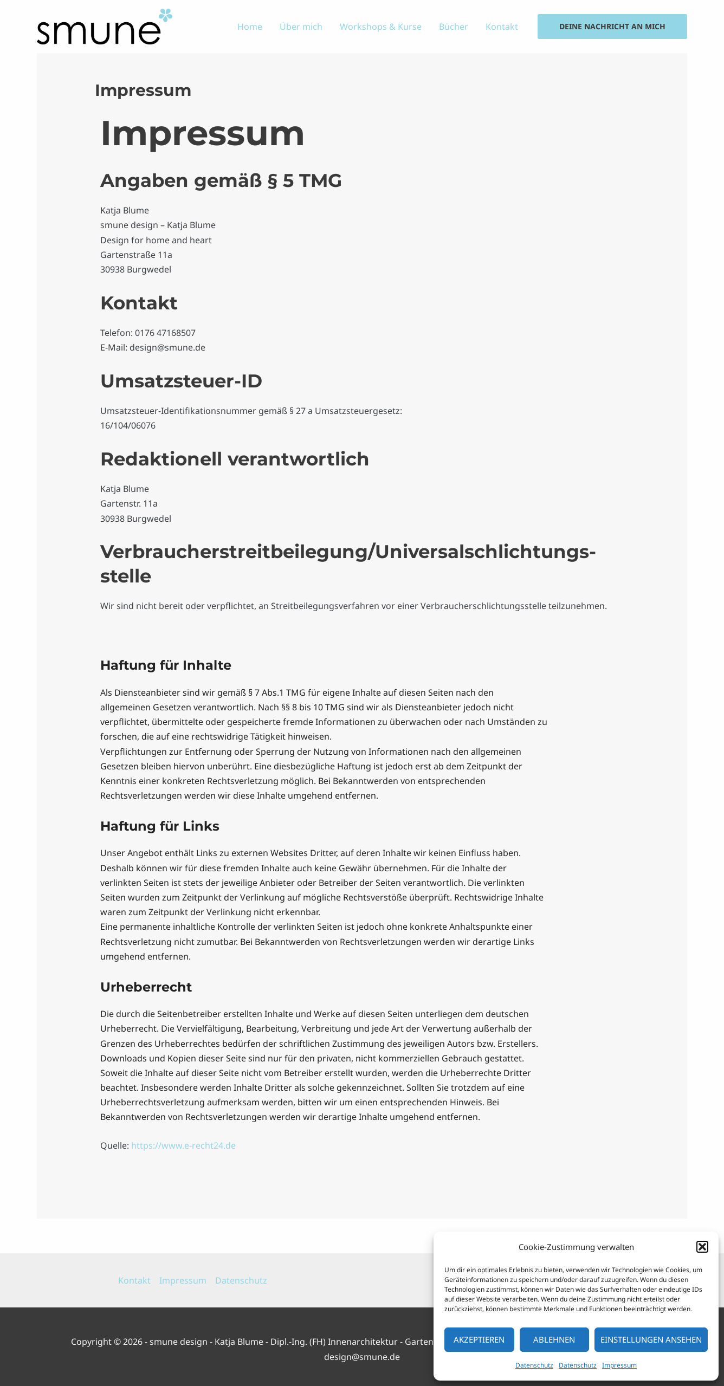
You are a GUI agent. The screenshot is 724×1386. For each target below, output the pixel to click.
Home (249, 27)
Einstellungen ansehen (651, 1339)
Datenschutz (534, 1365)
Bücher (453, 27)
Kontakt (502, 27)
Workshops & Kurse (381, 27)
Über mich (301, 27)
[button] (702, 1246)
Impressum (619, 1365)
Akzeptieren (479, 1339)
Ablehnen (554, 1339)
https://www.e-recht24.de (183, 1145)
